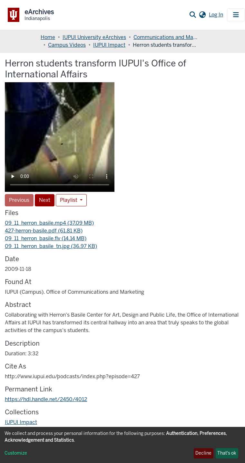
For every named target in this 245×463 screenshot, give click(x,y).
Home (48, 37)
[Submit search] (192, 15)
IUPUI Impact (109, 45)
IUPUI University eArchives (94, 37)
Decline (203, 453)
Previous (19, 200)
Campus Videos (67, 45)
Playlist (69, 200)
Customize (16, 453)
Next (44, 200)
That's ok (226, 453)
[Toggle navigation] (236, 14)
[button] (202, 15)
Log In (216, 15)
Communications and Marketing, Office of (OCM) (165, 37)
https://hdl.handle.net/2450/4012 (46, 399)
